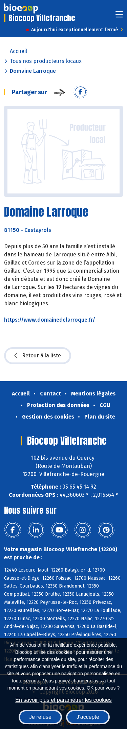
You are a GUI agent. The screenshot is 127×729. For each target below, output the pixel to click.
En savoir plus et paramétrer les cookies (63, 700)
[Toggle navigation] (119, 16)
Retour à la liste (37, 355)
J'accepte (88, 717)
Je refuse (40, 717)
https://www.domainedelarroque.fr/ (49, 320)
